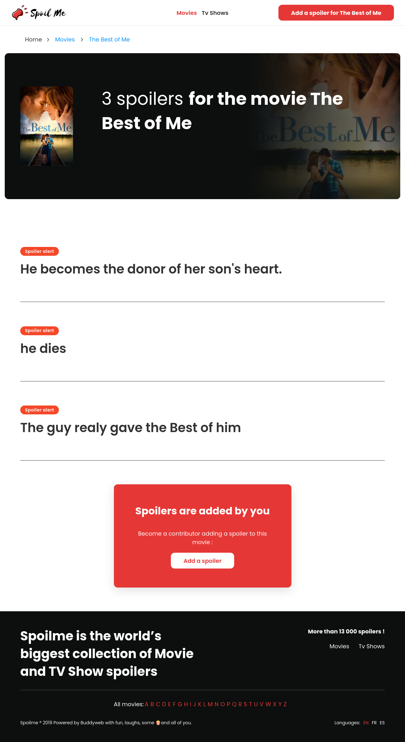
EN (366, 723)
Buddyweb (92, 723)
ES (382, 723)
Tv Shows (215, 13)
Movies (187, 13)
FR (374, 723)
